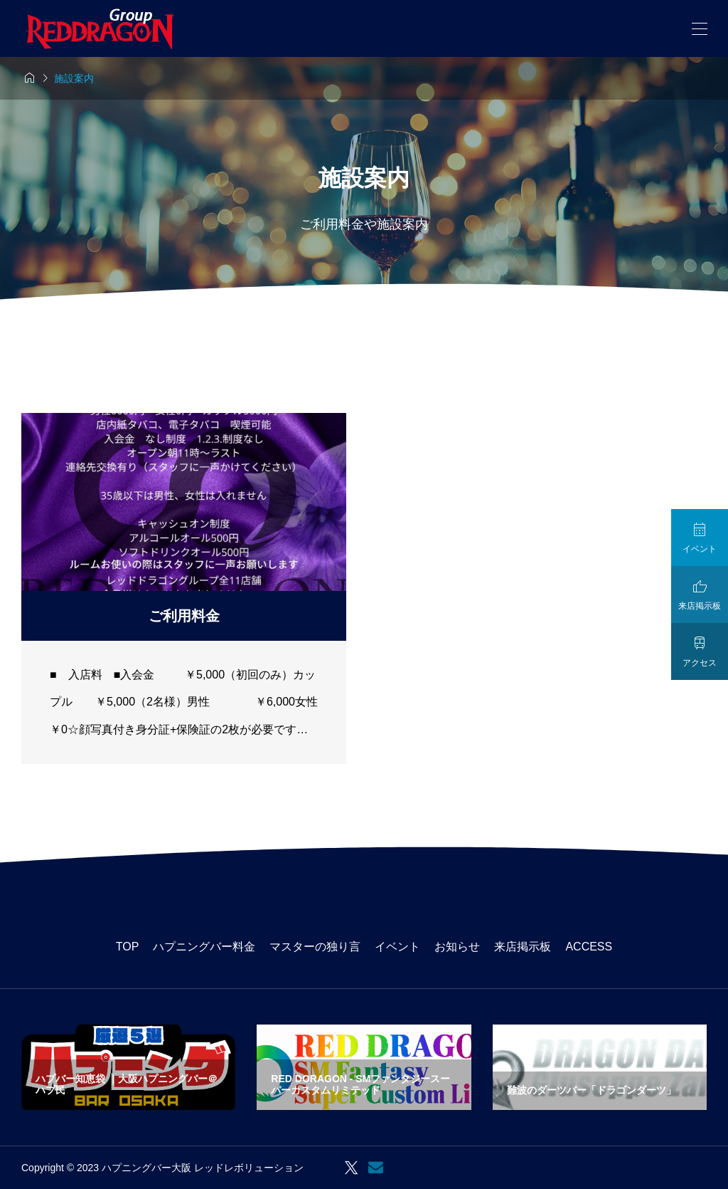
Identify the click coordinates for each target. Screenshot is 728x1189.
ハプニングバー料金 (204, 947)
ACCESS (588, 947)
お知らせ (457, 947)
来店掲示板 (522, 947)
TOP (127, 947)
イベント (397, 947)
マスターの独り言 (314, 947)
